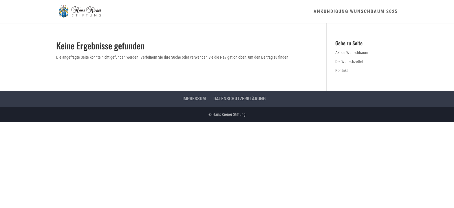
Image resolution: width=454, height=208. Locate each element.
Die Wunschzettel (349, 61)
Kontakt (341, 70)
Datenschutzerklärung (239, 98)
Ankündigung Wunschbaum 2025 (356, 12)
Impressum (194, 98)
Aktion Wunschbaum (351, 52)
